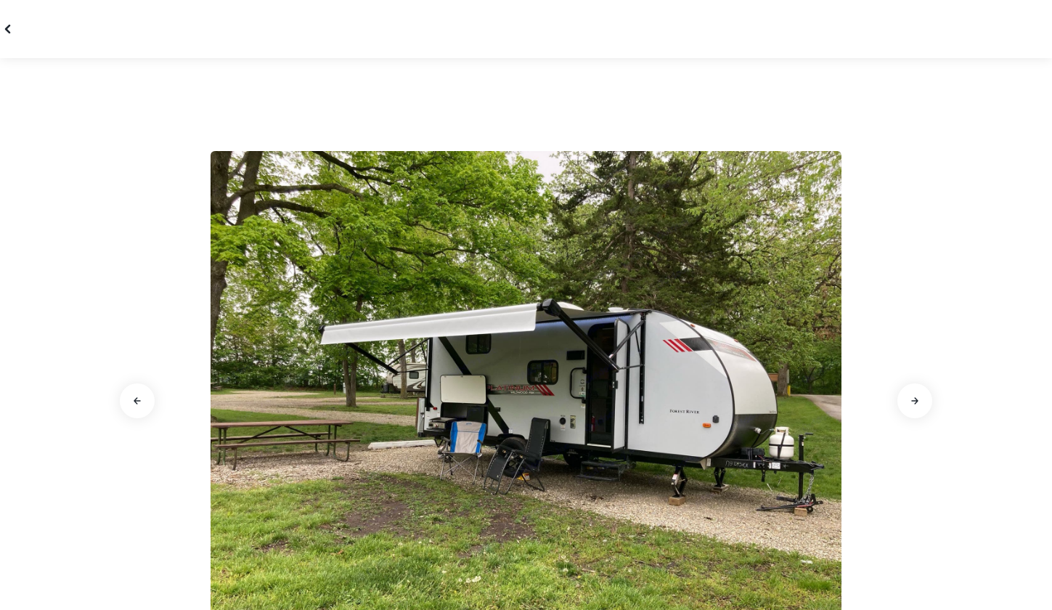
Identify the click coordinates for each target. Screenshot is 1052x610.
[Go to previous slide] (137, 400)
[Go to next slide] (914, 400)
